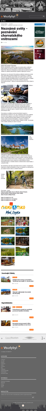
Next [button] (44, 338)
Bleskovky (3, 382)
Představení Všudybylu (5, 381)
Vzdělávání (3, 369)
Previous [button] (1, 338)
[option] (11, 338)
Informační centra (4, 373)
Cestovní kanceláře (4, 370)
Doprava (2, 362)
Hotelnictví (3, 363)
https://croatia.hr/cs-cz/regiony (9, 199)
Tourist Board (3, 371)
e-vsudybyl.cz (3, 351)
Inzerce (2, 384)
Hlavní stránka (4, 23)
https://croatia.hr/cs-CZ (7, 197)
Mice (2, 367)
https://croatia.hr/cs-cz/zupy (8, 200)
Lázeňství (3, 366)
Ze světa (11, 23)
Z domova (3, 359)
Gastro (2, 365)
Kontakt (2, 385)
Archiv (2, 386)
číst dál (31, 285)
